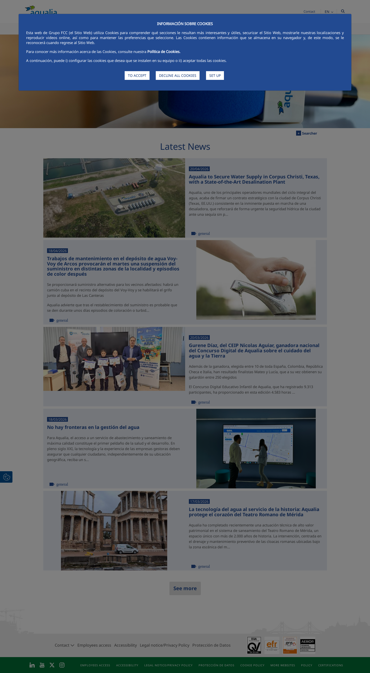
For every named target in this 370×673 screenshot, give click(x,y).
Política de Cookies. (163, 51)
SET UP (215, 75)
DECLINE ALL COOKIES (177, 75)
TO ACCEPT (137, 75)
